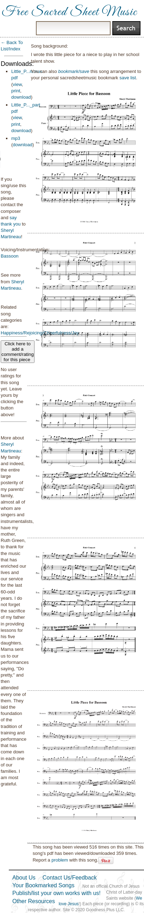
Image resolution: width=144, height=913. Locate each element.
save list (127, 77)
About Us (24, 878)
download (21, 97)
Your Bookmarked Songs (43, 885)
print (15, 90)
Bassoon (10, 256)
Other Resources (33, 901)
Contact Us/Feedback (70, 878)
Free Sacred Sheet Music (69, 12)
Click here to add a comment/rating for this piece (17, 351)
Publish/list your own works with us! (56, 893)
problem (59, 860)
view (17, 84)
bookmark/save (73, 71)
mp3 (15, 138)
